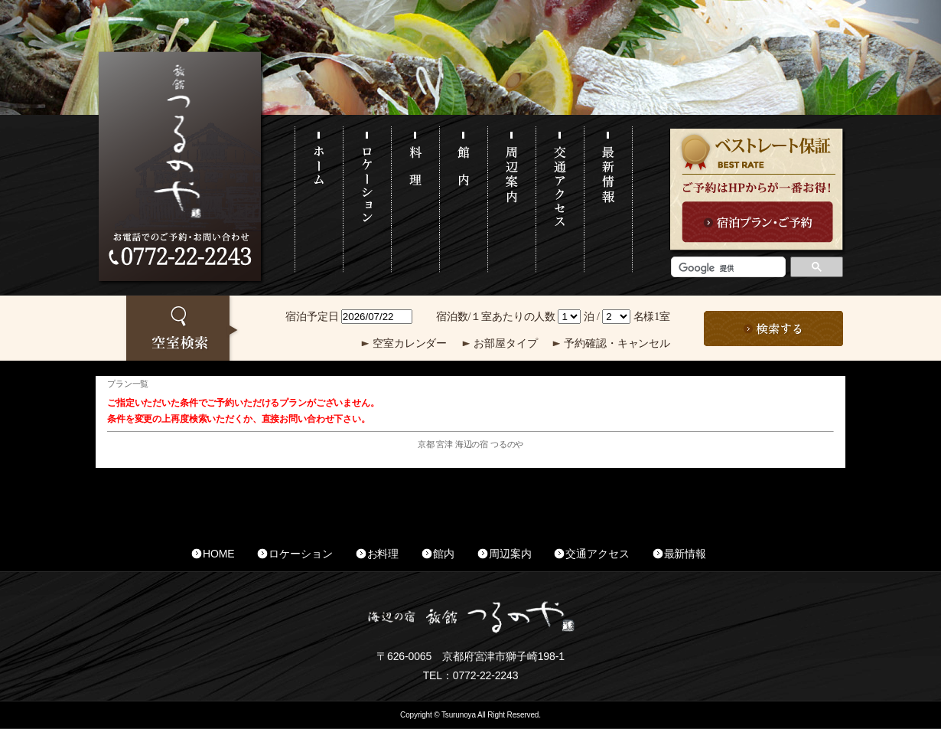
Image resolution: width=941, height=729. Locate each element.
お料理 (383, 554)
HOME (218, 554)
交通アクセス (597, 554)
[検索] (727, 268)
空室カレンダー (410, 343)
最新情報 (685, 554)
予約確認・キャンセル (617, 343)
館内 (443, 554)
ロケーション (300, 554)
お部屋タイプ (505, 343)
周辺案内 (510, 554)
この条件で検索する (773, 328)
